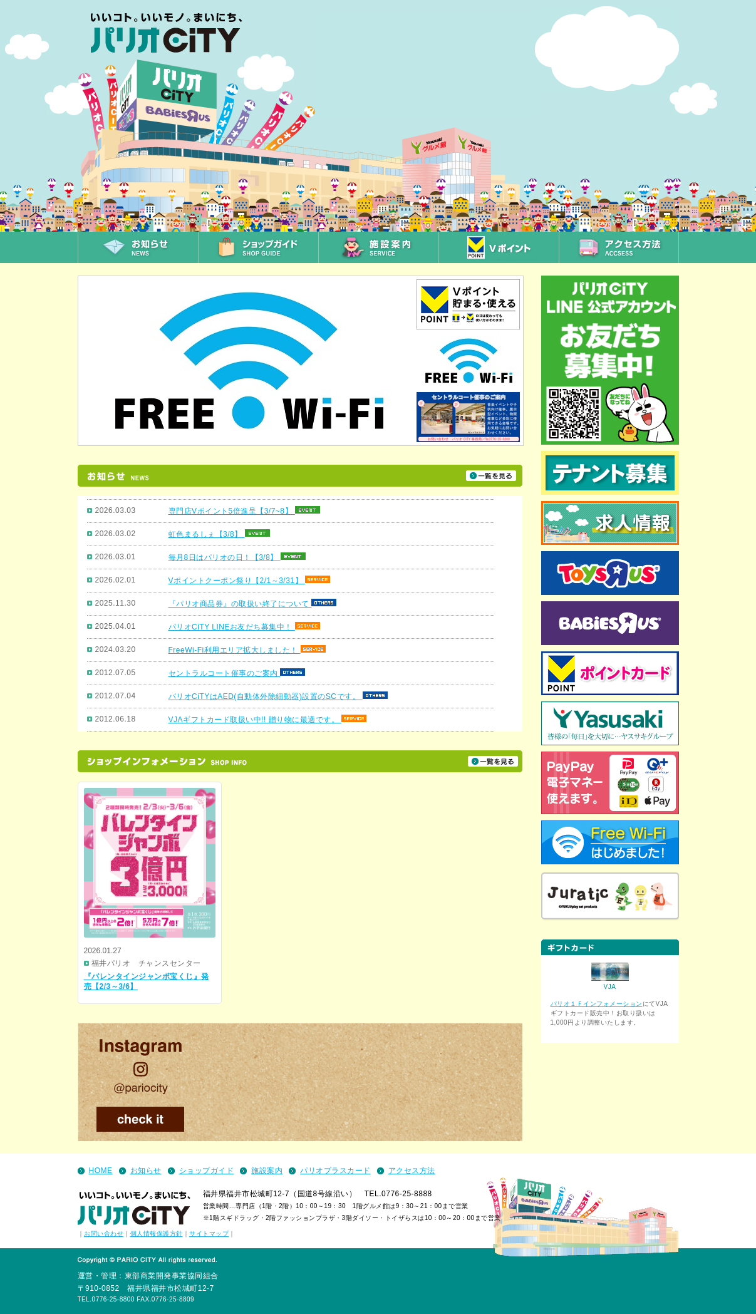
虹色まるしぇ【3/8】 (206, 534)
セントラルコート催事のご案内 (224, 673)
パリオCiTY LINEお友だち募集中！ (231, 627)
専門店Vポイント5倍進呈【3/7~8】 (231, 511)
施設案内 (266, 1170)
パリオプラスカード (335, 1170)
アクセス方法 (411, 1170)
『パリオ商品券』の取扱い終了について (240, 603)
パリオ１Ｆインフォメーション (597, 1003)
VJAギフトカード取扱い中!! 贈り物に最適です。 (254, 719)
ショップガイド (206, 1170)
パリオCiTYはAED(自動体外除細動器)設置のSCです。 (265, 696)
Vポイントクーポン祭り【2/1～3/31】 (236, 580)
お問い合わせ (103, 1233)
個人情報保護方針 (156, 1233)
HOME (101, 1170)
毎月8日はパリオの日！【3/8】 (224, 557)
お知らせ (146, 1170)
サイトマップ (209, 1233)
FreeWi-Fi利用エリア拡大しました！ (234, 650)
